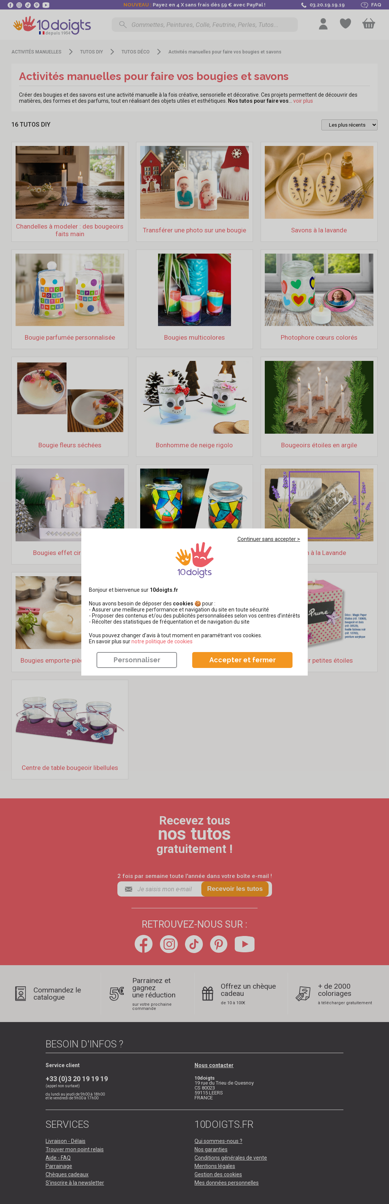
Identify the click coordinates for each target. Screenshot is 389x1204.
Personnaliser (137, 660)
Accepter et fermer (242, 660)
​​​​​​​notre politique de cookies (162, 641)
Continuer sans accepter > (268, 539)
